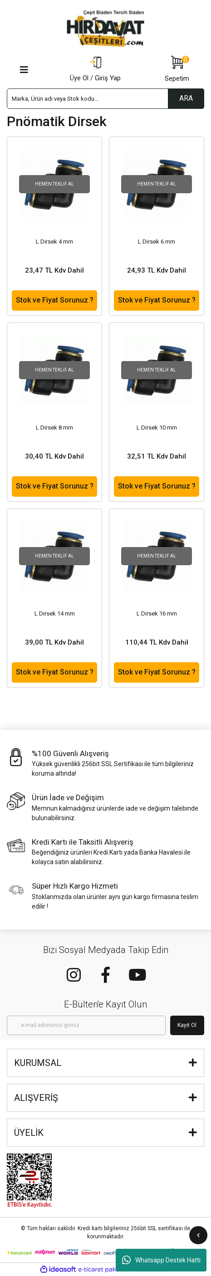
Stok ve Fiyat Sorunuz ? (54, 300)
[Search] (105, 98)
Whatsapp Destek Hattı (161, 1260)
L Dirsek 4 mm (54, 241)
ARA (186, 98)
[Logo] (106, 28)
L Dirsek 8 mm (54, 427)
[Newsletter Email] (86, 1025)
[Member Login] (95, 70)
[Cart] (177, 70)
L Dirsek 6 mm (156, 241)
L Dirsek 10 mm (157, 427)
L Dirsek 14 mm (54, 613)
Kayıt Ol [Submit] (186, 1025)
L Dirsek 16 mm (157, 613)
